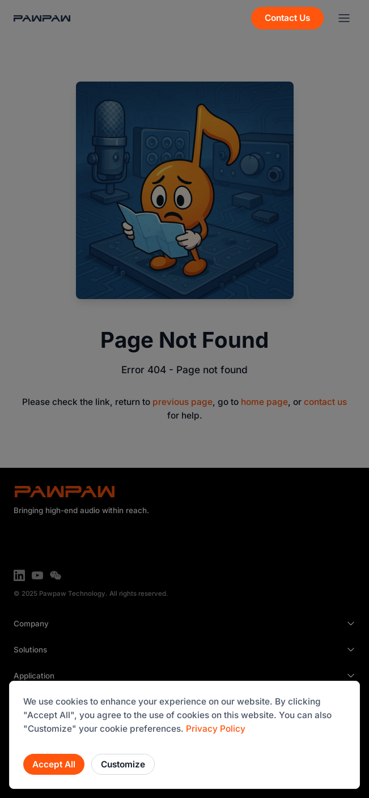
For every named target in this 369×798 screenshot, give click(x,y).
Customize (123, 764)
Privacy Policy (215, 728)
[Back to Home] (42, 18)
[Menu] (344, 18)
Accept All (53, 764)
